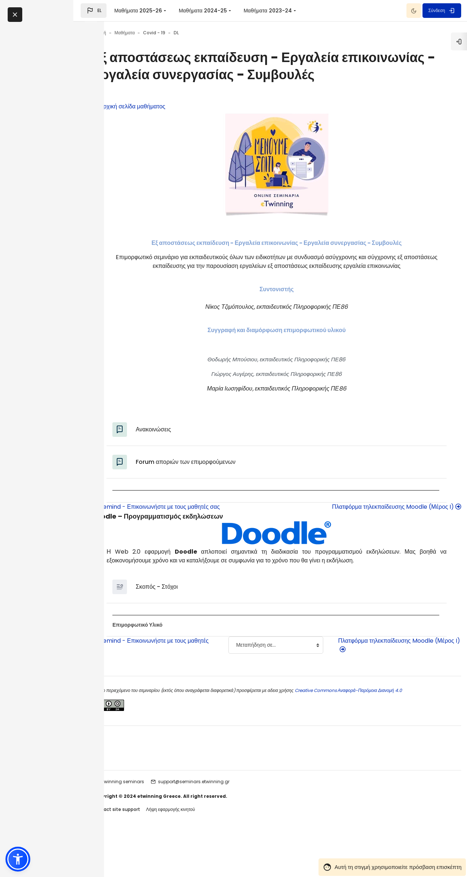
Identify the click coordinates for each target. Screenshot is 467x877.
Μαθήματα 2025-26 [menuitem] (169, 10)
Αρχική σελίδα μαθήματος (170, 123)
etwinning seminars (163, 823)
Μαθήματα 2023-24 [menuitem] (298, 10)
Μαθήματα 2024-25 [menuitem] (233, 10)
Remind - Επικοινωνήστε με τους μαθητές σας (197, 532)
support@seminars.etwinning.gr (235, 823)
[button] (124, 10)
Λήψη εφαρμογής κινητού (211, 851)
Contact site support (157, 851)
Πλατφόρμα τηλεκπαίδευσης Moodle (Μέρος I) (373, 532)
